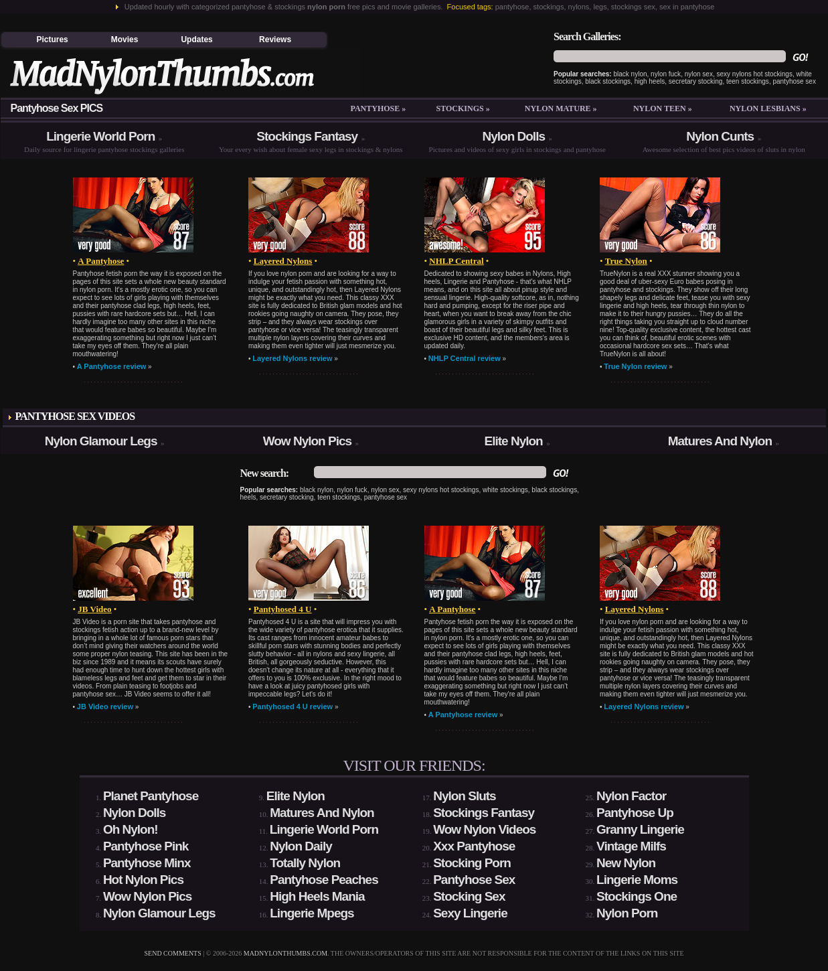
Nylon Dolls (513, 136)
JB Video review (105, 706)
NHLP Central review (464, 358)
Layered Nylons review (292, 358)
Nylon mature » (561, 108)
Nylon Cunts (720, 136)
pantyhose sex (794, 81)
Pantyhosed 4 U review (292, 706)
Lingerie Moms (636, 880)
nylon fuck (666, 74)
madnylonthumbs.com (285, 953)
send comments (173, 953)
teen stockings (747, 81)
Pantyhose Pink (146, 846)
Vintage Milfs (631, 846)
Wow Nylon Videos (484, 829)
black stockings (608, 81)
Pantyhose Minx (147, 863)
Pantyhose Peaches (324, 880)
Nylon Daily (300, 846)
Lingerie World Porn (100, 136)
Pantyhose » (378, 108)
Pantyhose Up (634, 813)
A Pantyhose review (112, 366)
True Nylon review (635, 366)
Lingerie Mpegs (311, 913)
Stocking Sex (469, 896)
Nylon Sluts (464, 796)
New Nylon (625, 863)
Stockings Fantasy (306, 136)
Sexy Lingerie (470, 913)
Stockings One (636, 896)
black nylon (630, 74)
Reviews (275, 39)
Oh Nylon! (130, 829)
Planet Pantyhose (150, 796)
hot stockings (773, 74)
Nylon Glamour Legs (101, 441)
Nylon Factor (631, 796)
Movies (125, 39)
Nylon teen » (662, 108)
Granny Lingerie (640, 829)
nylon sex (699, 74)
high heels (650, 81)
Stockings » (463, 108)
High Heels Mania (317, 896)
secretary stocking (696, 81)
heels (248, 497)
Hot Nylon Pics (143, 880)
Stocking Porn (472, 863)
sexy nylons (734, 74)
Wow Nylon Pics (307, 441)
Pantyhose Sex (474, 880)
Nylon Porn (626, 913)
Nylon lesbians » (768, 108)
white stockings (505, 490)
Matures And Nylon (720, 441)
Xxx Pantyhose (474, 846)
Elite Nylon (514, 441)
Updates (196, 39)
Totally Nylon (305, 863)
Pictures (52, 39)
